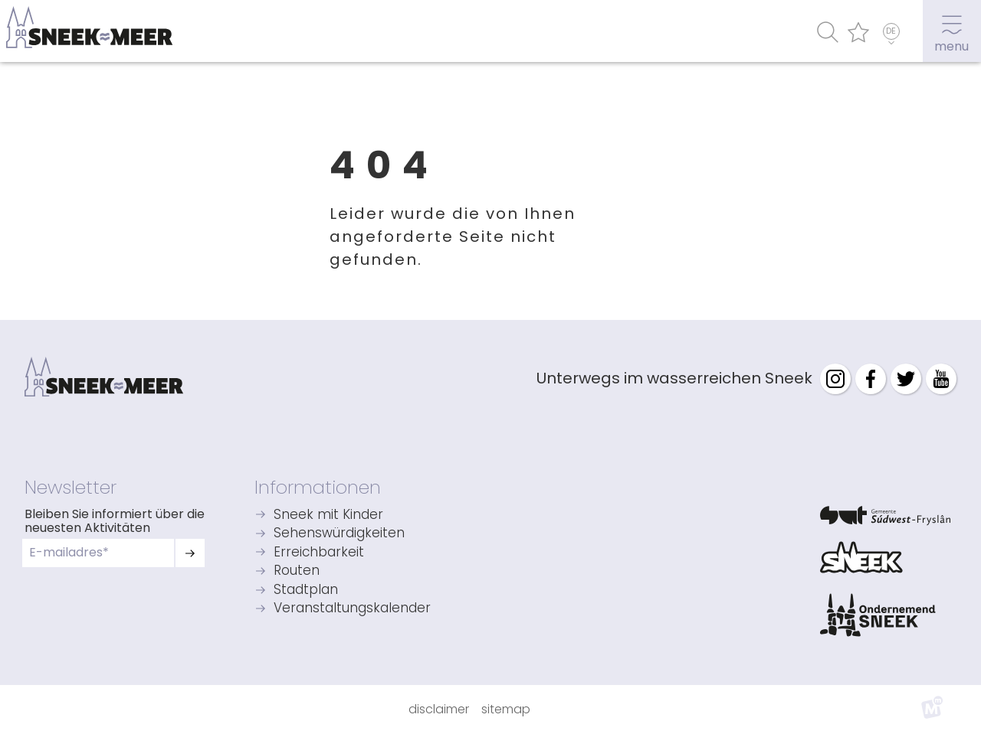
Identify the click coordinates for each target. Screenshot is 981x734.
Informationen (317, 487)
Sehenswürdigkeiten (339, 534)
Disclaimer (438, 709)
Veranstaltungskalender (352, 609)
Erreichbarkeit (319, 553)
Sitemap (505, 709)
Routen (297, 571)
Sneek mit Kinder (328, 515)
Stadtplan (306, 590)
